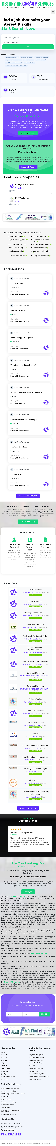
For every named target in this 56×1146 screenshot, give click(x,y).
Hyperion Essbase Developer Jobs (39, 1076)
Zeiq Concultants (31, 737)
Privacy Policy (5, 1079)
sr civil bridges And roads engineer (35, 769)
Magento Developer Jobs (36, 1055)
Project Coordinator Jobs (36, 1063)
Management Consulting (8, 1091)
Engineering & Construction (13, 60)
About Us (4, 1066)
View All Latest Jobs (28, 808)
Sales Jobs (32, 1065)
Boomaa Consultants (32, 783)
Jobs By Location (6, 1074)
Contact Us (4, 1055)
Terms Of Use (5, 1068)
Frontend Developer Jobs (41, 251)
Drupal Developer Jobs (36, 1068)
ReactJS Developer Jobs (42, 255)
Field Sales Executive (35, 624)
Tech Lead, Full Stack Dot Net (23, 365)
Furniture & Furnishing (7, 1104)
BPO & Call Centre (28, 60)
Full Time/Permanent (35, 595)
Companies (4, 1060)
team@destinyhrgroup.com (13, 1127)
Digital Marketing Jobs (18, 239)
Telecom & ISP (5, 1107)
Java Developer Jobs (17, 251)
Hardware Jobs (33, 1071)
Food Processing (6, 1099)
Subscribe (44, 1014)
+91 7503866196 (10, 1130)
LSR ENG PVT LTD (31, 748)
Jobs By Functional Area (8, 1076)
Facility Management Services (10, 1088)
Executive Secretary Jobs (36, 1074)
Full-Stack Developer (35, 722)
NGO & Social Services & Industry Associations (11, 1110)
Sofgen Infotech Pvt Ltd (32, 725)
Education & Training (26, 57)
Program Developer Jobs (36, 1057)
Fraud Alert (4, 1071)
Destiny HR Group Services (19, 294)
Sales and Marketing (35, 673)
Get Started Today (28, 133)
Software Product (29, 63)
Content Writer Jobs (41, 247)
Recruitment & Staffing (12, 57)
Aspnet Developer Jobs (18, 247)
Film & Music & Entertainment (14, 63)
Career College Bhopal (32, 702)
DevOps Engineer (17, 310)
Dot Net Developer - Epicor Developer (26, 392)
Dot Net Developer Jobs (42, 244)
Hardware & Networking (8, 1102)
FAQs (3, 1063)
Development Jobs (17, 236)
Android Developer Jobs (18, 244)
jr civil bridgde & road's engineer (35, 745)
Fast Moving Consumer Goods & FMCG (16, 65)
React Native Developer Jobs (41, 240)
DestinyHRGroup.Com (18, 896)
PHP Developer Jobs (41, 236)
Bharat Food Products (30, 627)
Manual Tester (16, 474)
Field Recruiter (35, 780)
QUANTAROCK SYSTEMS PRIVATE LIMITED (35, 676)
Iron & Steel (4, 1096)
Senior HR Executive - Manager (23, 420)
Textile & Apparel (41, 60)
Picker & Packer (35, 699)
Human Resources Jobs (18, 255)
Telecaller (35, 734)
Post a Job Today (28, 167)
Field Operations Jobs (35, 1079)
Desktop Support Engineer (21, 338)
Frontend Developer (19, 447)
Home (3, 1052)
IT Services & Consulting (41, 57)
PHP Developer (16, 283)
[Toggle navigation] (53, 12)
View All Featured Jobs (28, 496)
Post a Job (28, 892)
